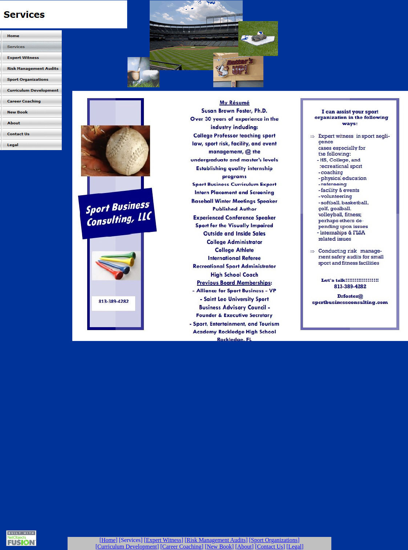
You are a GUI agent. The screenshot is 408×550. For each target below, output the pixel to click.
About (244, 546)
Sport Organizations (274, 540)
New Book (219, 546)
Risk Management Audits (216, 540)
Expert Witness (163, 540)
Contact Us (270, 546)
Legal (295, 546)
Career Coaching (182, 546)
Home (108, 540)
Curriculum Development (127, 546)
